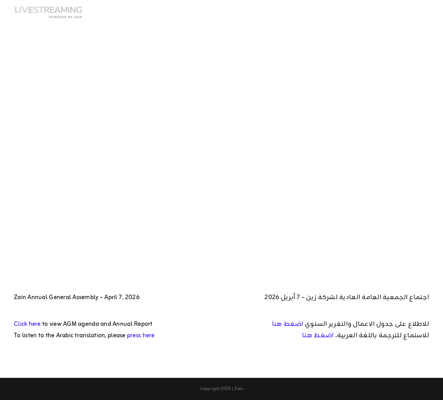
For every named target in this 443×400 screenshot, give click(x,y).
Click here (27, 324)
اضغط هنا (288, 324)
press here (141, 335)
